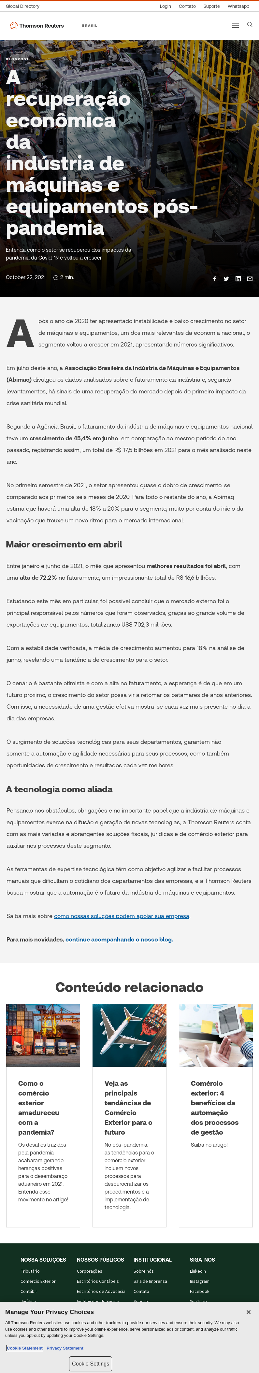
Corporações (89, 1271)
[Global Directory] (24, 6)
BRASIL (90, 25)
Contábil (28, 1292)
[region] (129, 1337)
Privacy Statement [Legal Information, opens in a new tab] (63, 1348)
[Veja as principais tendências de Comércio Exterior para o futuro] (129, 1115)
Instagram (199, 1281)
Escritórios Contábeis (98, 1281)
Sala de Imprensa (150, 1281)
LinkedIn (198, 1271)
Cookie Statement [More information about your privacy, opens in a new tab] (25, 1348)
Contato (141, 1292)
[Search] (250, 24)
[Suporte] (212, 6)
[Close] (248, 1312)
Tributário (30, 1271)
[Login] (165, 6)
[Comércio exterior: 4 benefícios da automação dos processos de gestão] (216, 1115)
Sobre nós (144, 1271)
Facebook (199, 1292)
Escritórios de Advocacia (101, 1292)
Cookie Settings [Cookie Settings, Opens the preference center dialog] (90, 1363)
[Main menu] (235, 26)
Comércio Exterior (38, 1281)
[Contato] (187, 6)
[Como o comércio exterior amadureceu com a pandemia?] (43, 1115)
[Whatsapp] (238, 6)
